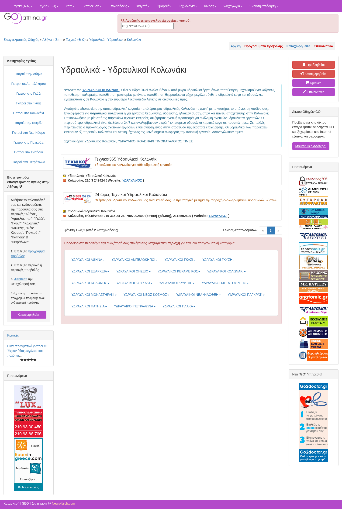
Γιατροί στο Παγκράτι (29, 142)
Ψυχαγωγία (233, 6)
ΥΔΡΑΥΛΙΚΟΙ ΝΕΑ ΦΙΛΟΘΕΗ (198, 294)
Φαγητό (143, 6)
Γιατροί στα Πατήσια (28, 152)
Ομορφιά (164, 6)
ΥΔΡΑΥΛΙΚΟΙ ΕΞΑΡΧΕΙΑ (90, 271)
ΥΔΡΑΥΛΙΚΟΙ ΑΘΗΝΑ (88, 259)
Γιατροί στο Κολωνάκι (28, 113)
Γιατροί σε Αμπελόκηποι (28, 84)
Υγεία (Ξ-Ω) (49, 6)
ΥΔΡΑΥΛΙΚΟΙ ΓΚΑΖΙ (180, 259)
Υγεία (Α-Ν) (23, 6)
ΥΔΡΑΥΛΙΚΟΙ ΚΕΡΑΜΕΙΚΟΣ (179, 271)
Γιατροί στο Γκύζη (28, 103)
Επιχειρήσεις (119, 6)
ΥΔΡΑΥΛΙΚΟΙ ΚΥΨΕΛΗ (177, 283)
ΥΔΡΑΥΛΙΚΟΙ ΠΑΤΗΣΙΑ (89, 306)
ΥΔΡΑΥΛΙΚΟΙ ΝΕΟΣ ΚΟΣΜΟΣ (146, 294)
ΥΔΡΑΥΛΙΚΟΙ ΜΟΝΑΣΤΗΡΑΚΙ (94, 294)
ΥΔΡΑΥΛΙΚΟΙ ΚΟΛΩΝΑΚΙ (226, 271)
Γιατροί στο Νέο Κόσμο (28, 132)
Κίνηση (210, 6)
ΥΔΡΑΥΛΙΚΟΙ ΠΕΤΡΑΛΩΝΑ (134, 306)
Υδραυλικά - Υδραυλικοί (106, 39)
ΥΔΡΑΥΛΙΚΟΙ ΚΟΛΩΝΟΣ (90, 283)
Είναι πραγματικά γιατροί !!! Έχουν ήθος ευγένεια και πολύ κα (27, 350)
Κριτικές (13, 335)
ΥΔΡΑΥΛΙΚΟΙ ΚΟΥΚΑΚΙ (134, 283)
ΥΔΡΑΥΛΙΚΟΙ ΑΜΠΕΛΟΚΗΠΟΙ (135, 259)
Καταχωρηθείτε (28, 314)
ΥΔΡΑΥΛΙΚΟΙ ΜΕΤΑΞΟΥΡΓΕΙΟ (225, 283)
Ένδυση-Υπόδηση (263, 6)
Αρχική (236, 46)
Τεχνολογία (188, 6)
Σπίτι (70, 6)
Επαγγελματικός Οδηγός (21, 39)
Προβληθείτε (313, 65)
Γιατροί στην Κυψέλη (28, 123)
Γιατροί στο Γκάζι (28, 93)
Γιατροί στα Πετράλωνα (28, 162)
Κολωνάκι (134, 39)
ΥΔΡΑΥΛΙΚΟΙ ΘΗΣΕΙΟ (133, 271)
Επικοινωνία (314, 92)
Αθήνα (47, 39)
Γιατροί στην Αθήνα (28, 74)
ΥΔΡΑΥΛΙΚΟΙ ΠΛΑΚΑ (178, 306)
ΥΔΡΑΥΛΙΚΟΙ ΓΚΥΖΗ (218, 259)
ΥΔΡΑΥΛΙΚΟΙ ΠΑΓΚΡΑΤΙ (246, 294)
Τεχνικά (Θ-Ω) (76, 39)
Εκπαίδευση (91, 6)
